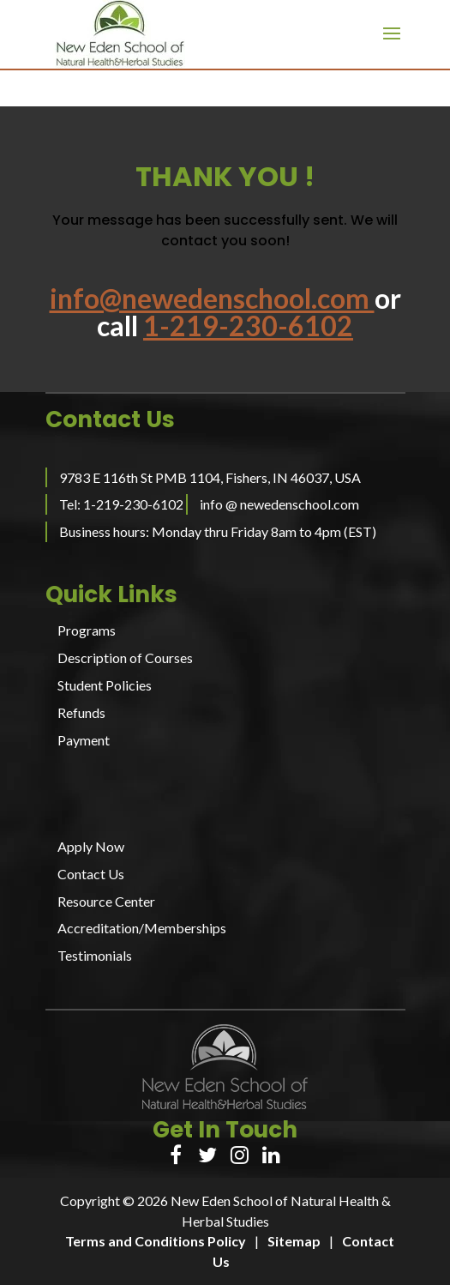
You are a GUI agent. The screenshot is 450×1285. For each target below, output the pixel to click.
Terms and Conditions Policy (155, 1241)
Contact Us (90, 874)
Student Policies (104, 685)
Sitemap (294, 1241)
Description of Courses (125, 657)
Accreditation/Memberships (141, 928)
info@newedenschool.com (212, 298)
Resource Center (106, 901)
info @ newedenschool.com (279, 504)
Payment (83, 740)
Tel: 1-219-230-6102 (121, 504)
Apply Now (90, 846)
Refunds (81, 712)
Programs (86, 630)
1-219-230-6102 (248, 325)
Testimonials (94, 955)
